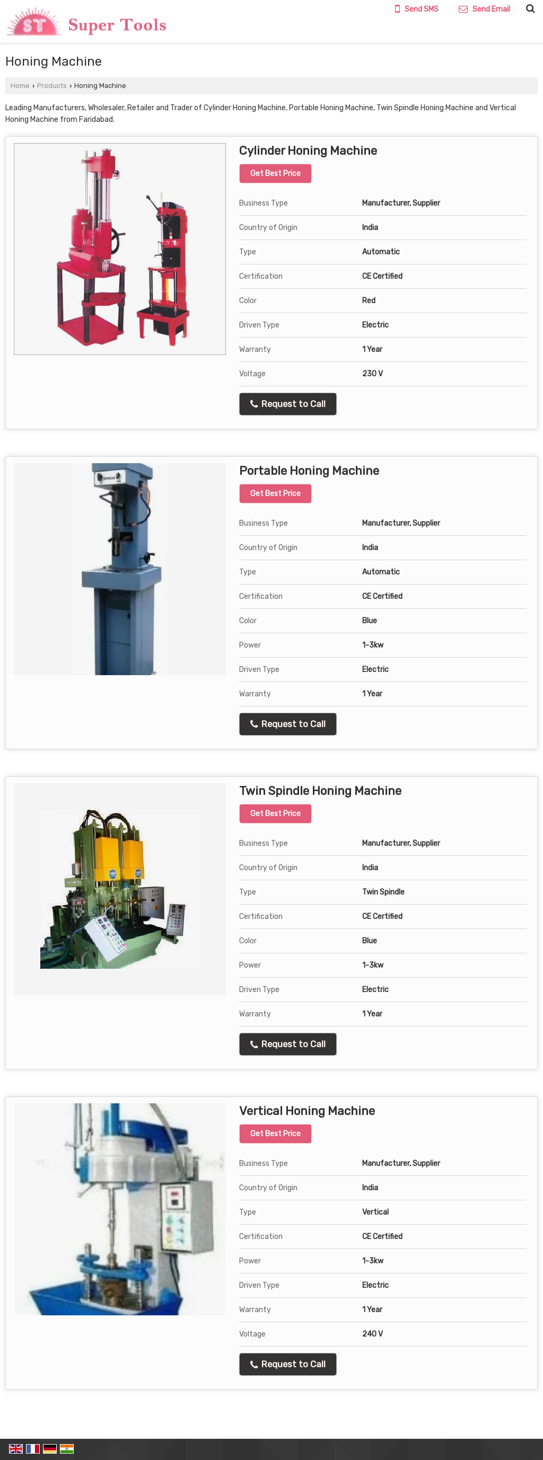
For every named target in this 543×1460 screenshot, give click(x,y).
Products (52, 86)
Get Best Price (275, 173)
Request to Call (288, 404)
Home (20, 86)
